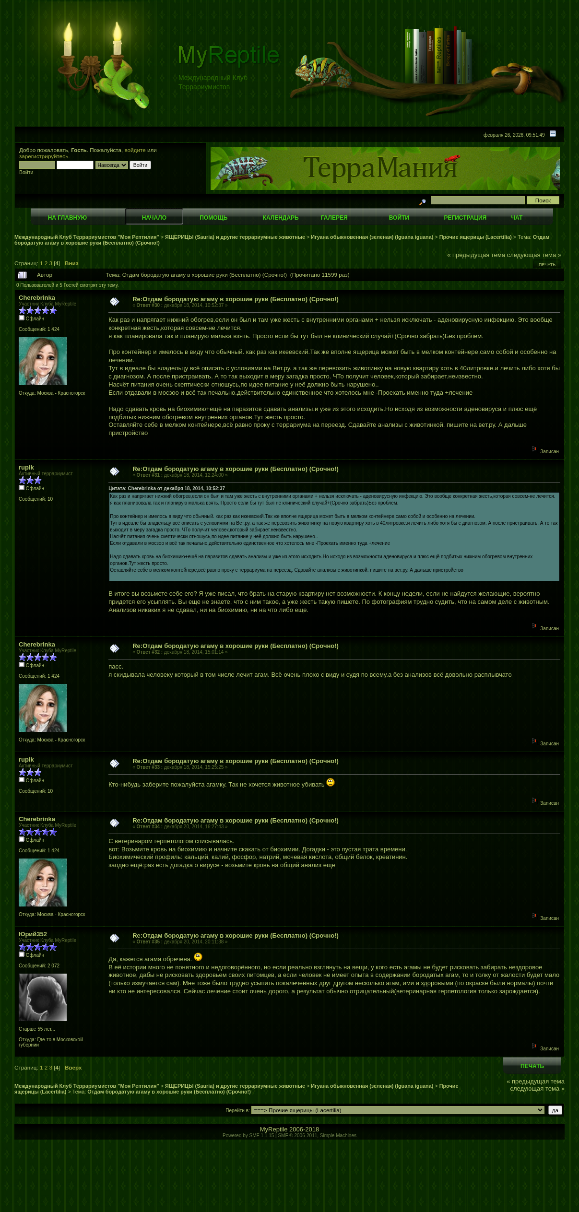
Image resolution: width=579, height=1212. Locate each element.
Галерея (334, 217)
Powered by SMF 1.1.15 (248, 1135)
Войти (399, 217)
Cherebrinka (37, 297)
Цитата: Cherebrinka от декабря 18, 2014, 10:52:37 (166, 488)
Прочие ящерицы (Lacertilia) (475, 237)
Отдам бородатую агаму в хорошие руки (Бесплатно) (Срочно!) (168, 1091)
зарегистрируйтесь (43, 156)
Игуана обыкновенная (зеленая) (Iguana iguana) (372, 237)
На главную (67, 217)
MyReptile (274, 1129)
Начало (154, 217)
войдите (135, 150)
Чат (516, 217)
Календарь (281, 217)
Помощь (213, 217)
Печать (547, 264)
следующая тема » (534, 255)
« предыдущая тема (476, 255)
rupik (26, 467)
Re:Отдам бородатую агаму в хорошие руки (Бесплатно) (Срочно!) (235, 299)
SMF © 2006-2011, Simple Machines (317, 1135)
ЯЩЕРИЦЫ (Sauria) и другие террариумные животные (235, 237)
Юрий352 (33, 934)
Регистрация (465, 217)
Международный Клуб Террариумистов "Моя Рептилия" (86, 237)
